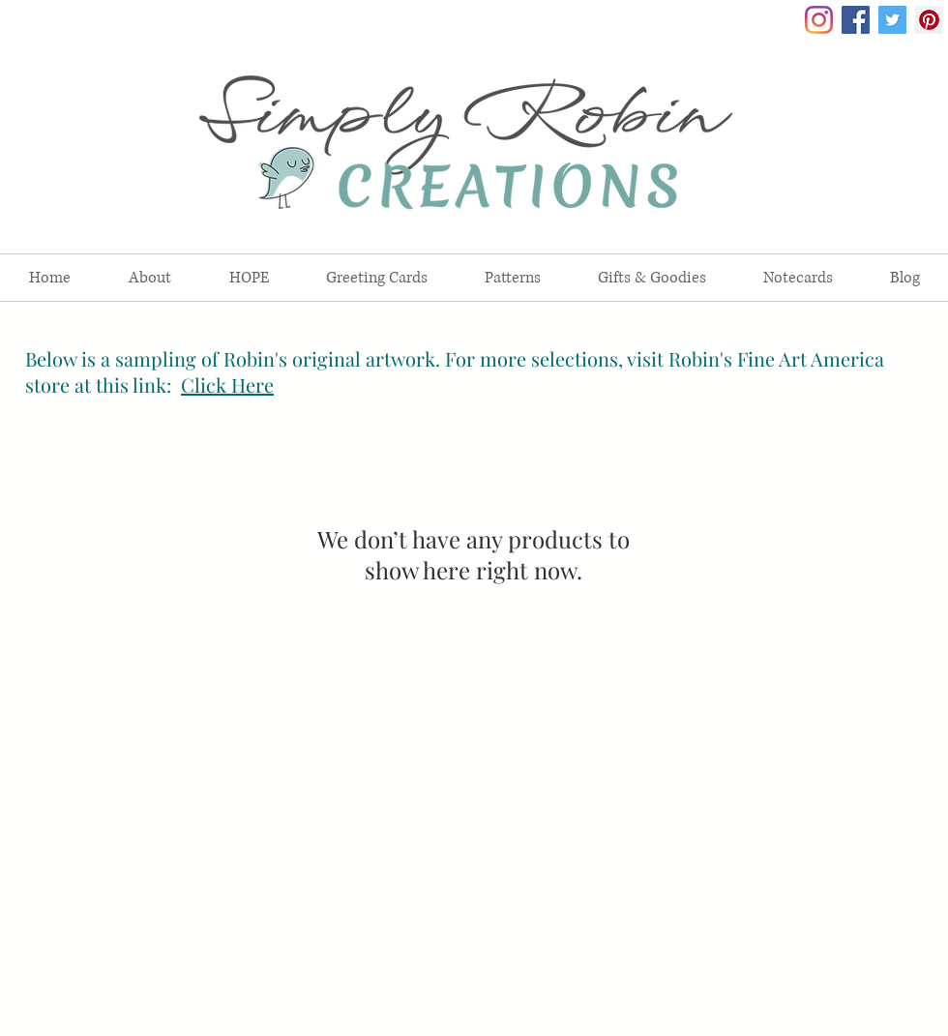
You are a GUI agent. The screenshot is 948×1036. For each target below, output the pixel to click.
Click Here (227, 384)
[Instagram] (819, 20)
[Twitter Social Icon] (892, 20)
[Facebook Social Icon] (856, 20)
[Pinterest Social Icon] (929, 20)
